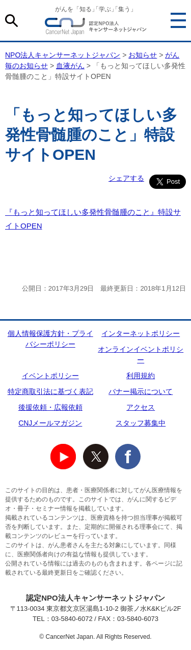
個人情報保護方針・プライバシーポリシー (50, 338)
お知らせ (142, 55)
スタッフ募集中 (141, 423)
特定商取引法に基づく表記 (50, 391)
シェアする (126, 178)
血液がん (70, 66)
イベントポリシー (50, 376)
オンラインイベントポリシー (140, 354)
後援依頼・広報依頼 (50, 407)
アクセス (140, 407)
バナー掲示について (140, 391)
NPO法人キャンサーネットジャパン (96, 28)
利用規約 (140, 376)
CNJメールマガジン (50, 423)
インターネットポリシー (140, 333)
